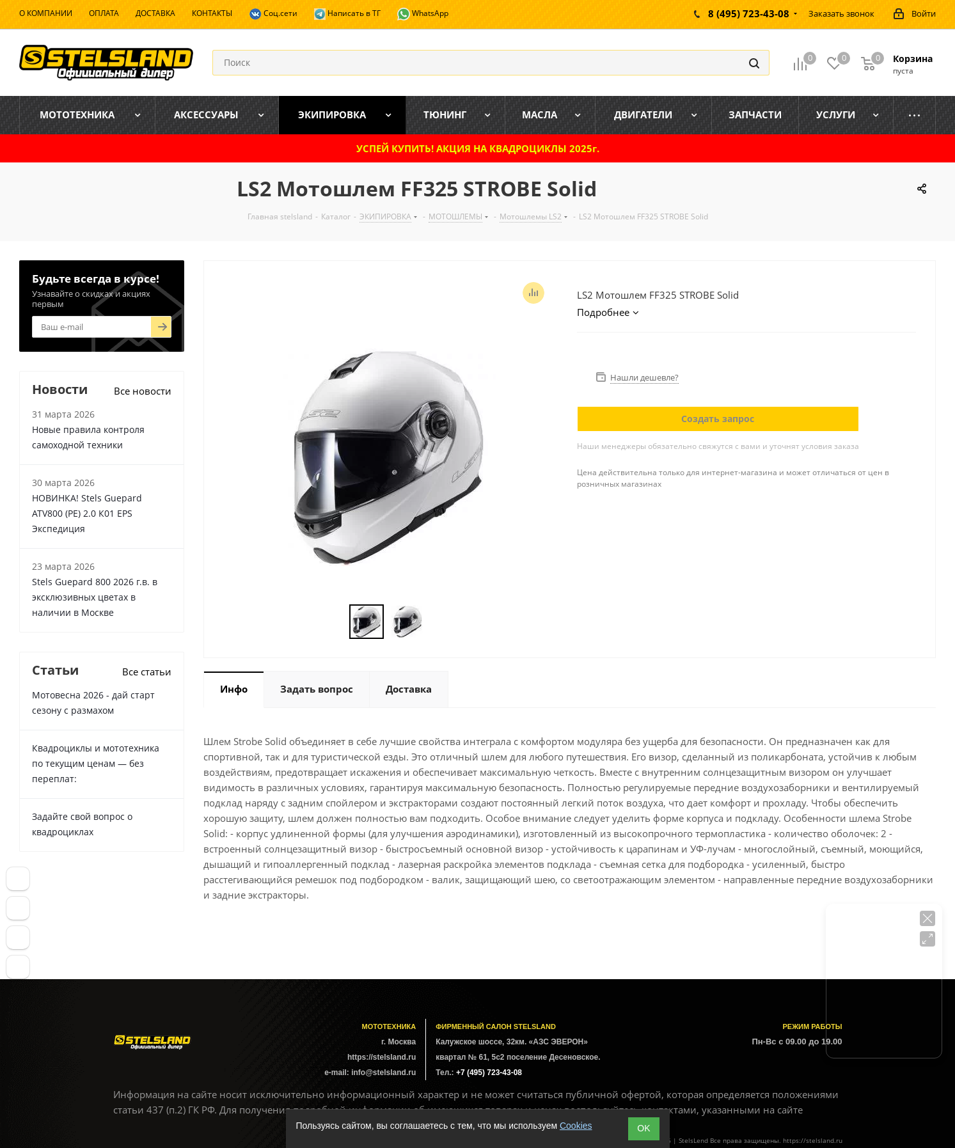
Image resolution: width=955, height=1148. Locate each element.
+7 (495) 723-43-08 (489, 1072)
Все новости (142, 390)
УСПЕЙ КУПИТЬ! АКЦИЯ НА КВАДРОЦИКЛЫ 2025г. (477, 148)
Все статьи (146, 671)
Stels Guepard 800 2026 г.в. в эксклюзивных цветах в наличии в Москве (94, 597)
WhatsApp (422, 14)
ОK (643, 1128)
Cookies (576, 1125)
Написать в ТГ (347, 14)
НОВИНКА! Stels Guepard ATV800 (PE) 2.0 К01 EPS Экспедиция (87, 513)
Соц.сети (273, 14)
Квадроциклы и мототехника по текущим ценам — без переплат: (95, 763)
